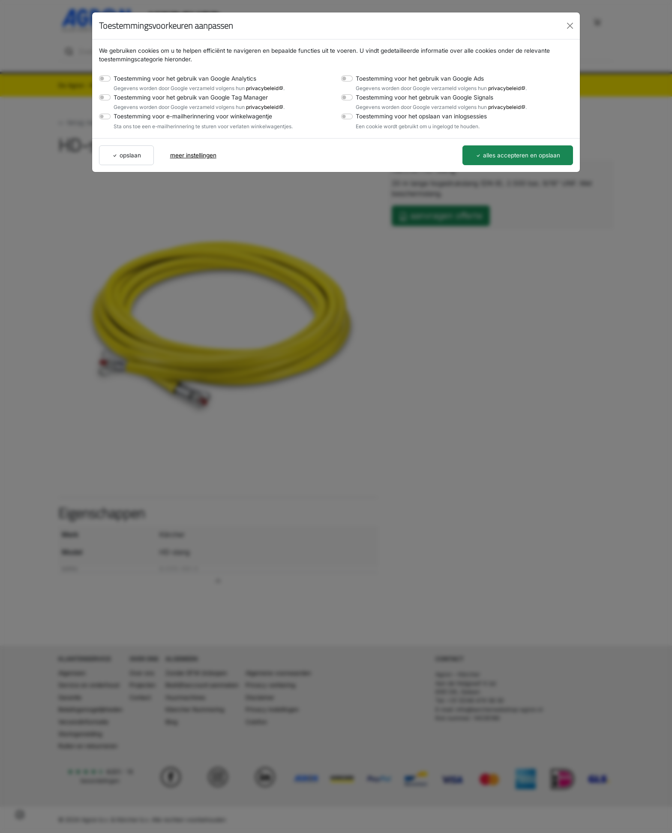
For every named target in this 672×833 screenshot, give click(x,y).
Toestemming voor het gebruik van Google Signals (421, 97)
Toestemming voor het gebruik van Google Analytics (181, 78)
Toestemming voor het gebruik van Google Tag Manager (186, 97)
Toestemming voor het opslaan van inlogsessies (418, 116)
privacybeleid (254, 88)
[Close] (570, 25)
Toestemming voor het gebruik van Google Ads (416, 78)
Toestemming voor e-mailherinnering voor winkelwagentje (188, 116)
